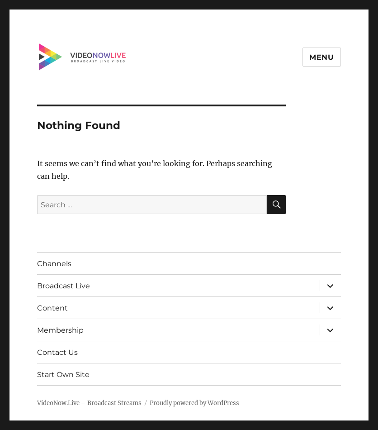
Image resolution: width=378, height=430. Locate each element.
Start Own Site (63, 374)
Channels (54, 263)
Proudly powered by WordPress (194, 403)
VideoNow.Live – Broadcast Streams (89, 403)
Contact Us (57, 352)
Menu (321, 57)
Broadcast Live (63, 286)
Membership (60, 330)
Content (52, 308)
